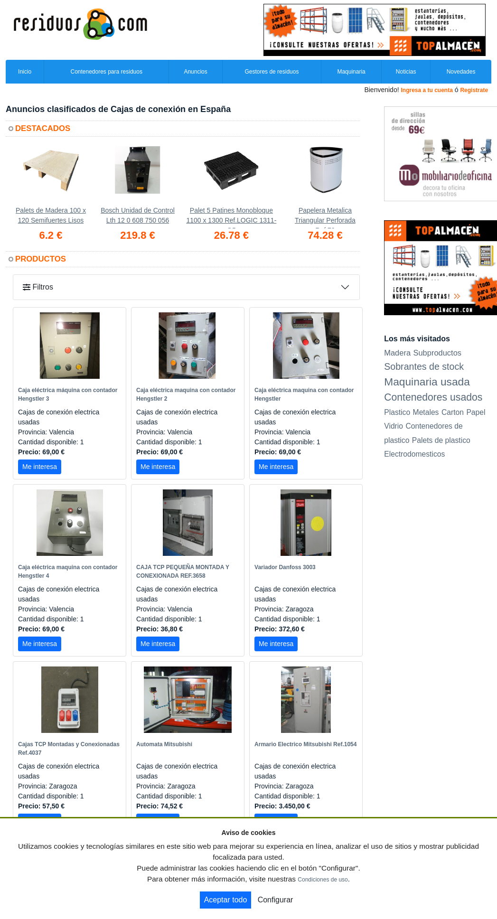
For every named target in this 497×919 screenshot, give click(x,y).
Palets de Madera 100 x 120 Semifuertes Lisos (51, 215)
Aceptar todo (225, 900)
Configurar (275, 900)
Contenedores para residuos (106, 71)
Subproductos (437, 352)
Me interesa (39, 466)
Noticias (406, 71)
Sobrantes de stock (424, 366)
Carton (452, 412)
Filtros (38, 287)
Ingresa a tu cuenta (426, 90)
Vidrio (393, 426)
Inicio (24, 71)
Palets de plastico (441, 440)
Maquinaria (351, 71)
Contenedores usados (433, 397)
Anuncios (195, 71)
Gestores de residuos (271, 71)
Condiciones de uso (322, 879)
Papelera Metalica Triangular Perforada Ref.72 (325, 217)
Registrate (474, 90)
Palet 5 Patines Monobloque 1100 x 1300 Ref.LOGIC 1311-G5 (231, 217)
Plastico (397, 412)
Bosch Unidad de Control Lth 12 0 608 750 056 (138, 215)
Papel (475, 412)
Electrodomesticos (414, 454)
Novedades (461, 71)
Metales (426, 412)
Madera (397, 352)
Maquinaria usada (427, 381)
